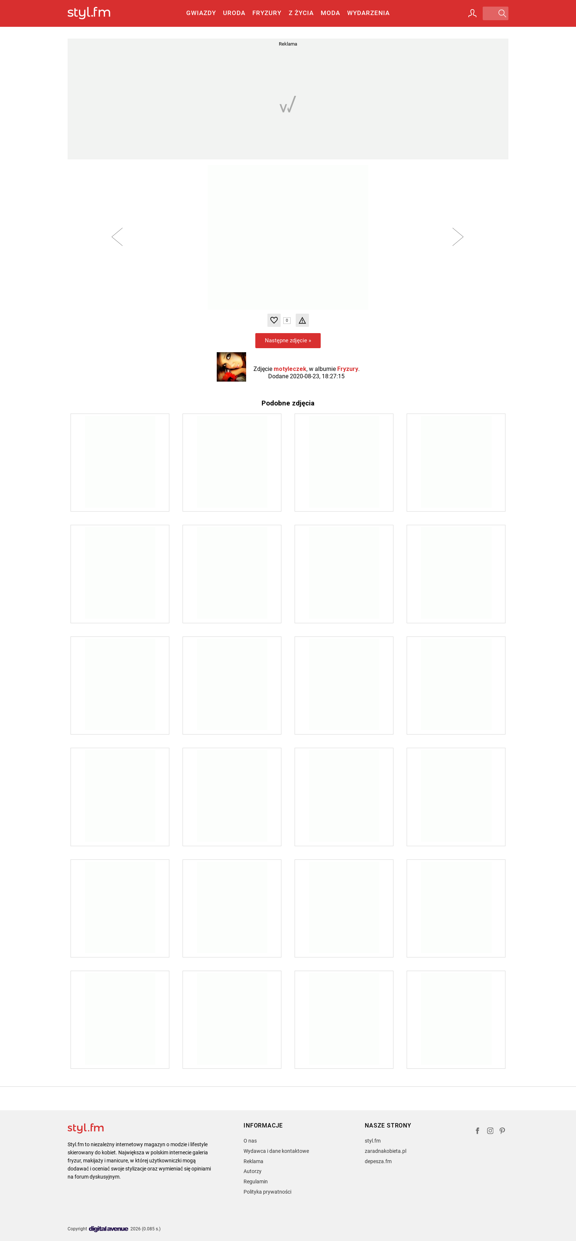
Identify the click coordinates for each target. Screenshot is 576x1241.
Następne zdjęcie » (288, 340)
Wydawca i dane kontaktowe (276, 1151)
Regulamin (256, 1181)
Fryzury (266, 13)
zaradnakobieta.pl (385, 1151)
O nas (250, 1141)
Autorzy (253, 1171)
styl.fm (373, 1141)
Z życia (301, 13)
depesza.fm (378, 1161)
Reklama (253, 1161)
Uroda (234, 13)
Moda (330, 13)
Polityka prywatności (267, 1192)
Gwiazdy (201, 13)
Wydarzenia (368, 13)
